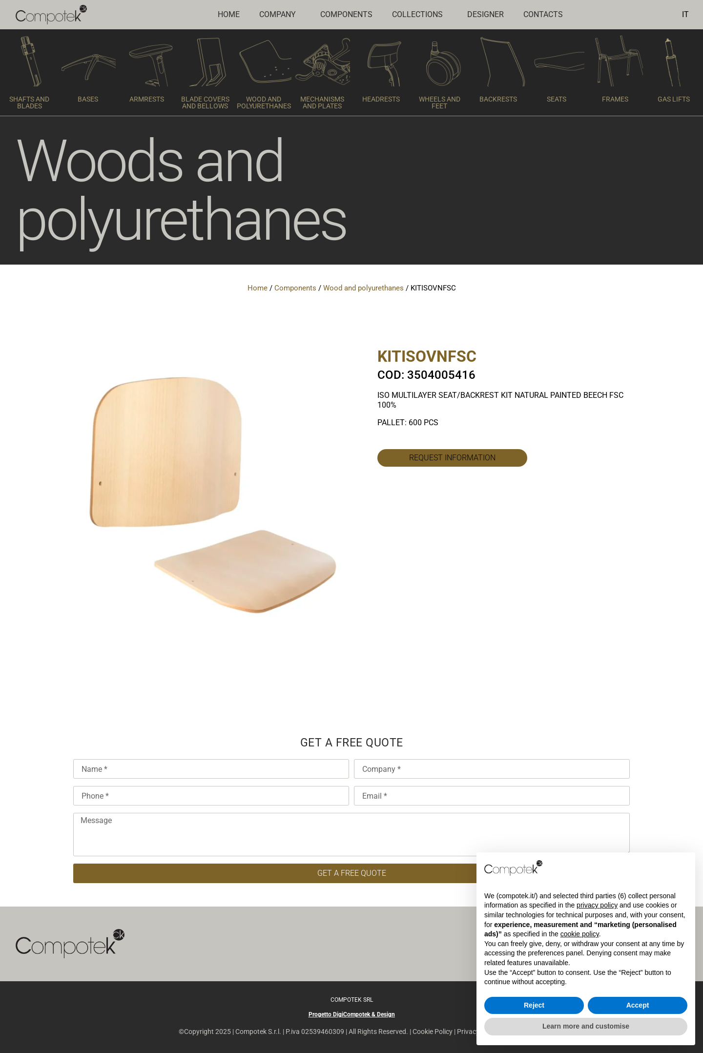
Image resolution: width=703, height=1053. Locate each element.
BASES (88, 99)
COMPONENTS (346, 14)
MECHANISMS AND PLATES (322, 102)
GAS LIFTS (674, 99)
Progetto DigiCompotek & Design (352, 1014)
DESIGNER (485, 14)
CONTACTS (543, 14)
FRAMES (615, 99)
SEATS (556, 99)
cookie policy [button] (579, 934)
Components (295, 288)
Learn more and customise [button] (585, 1026)
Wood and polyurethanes (363, 288)
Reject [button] (534, 1005)
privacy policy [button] (597, 905)
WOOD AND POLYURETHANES (264, 102)
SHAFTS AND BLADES (29, 102)
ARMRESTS (146, 99)
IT (685, 14)
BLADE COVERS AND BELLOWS (205, 102)
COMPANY (280, 15)
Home (229, 14)
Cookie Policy (432, 1031)
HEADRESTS (381, 99)
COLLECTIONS (420, 15)
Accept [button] (637, 1005)
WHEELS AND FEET (439, 102)
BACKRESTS (498, 99)
